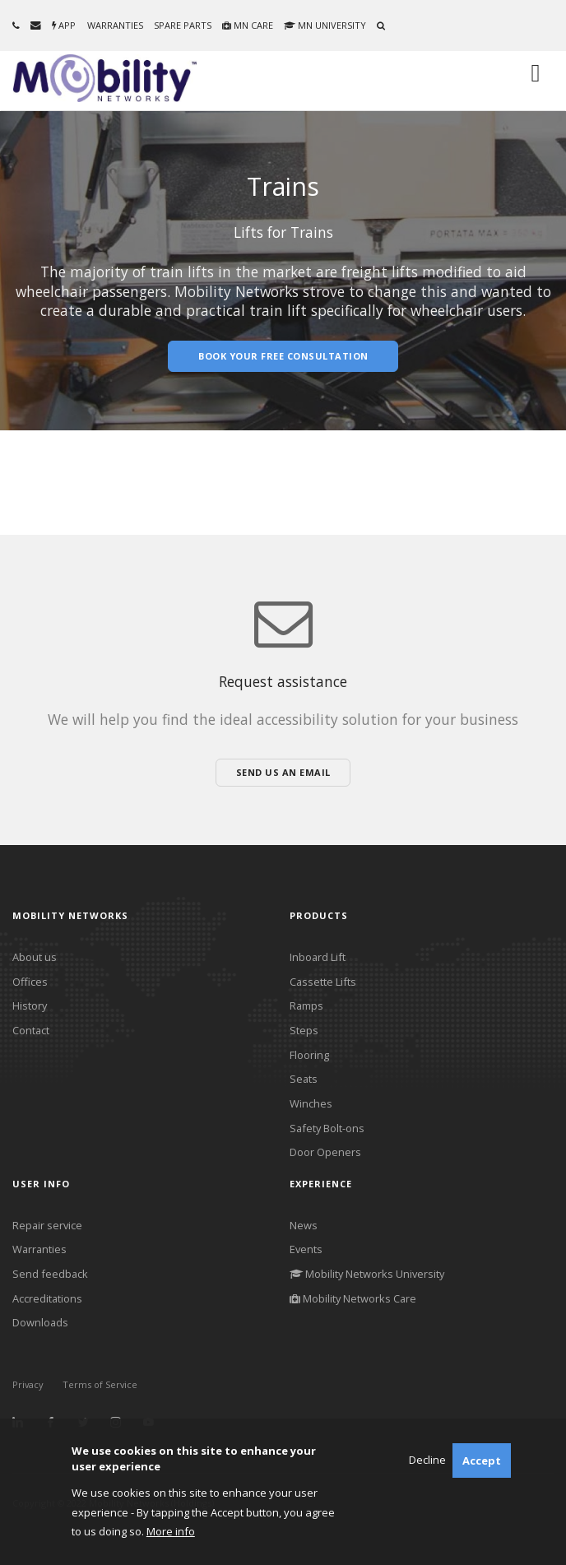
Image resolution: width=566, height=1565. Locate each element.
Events (306, 1249)
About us (34, 957)
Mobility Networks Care (353, 1298)
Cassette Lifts (323, 981)
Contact (30, 1030)
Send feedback (50, 1273)
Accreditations (47, 1298)
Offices (30, 981)
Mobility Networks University (367, 1273)
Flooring (309, 1054)
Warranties (115, 25)
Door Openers (325, 1152)
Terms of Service (100, 1384)
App (64, 25)
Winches (311, 1103)
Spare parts (182, 25)
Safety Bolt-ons (327, 1128)
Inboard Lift (318, 957)
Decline (427, 1459)
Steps (304, 1030)
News (304, 1225)
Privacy (28, 1384)
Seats (304, 1078)
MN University (325, 25)
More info (170, 1531)
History (29, 1005)
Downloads (40, 1322)
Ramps (306, 1005)
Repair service (47, 1225)
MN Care (247, 25)
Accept (481, 1460)
